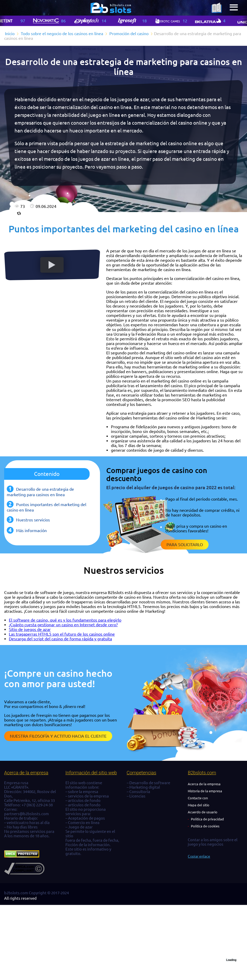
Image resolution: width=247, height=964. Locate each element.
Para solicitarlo (184, 544)
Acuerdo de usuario (202, 812)
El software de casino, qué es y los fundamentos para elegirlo (65, 620)
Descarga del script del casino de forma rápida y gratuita (60, 638)
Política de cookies (205, 826)
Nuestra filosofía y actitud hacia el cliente (58, 736)
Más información (31, 530)
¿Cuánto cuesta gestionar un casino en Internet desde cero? (63, 624)
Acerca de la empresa (204, 784)
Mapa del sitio (198, 805)
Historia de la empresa (205, 791)
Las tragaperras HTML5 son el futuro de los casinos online (62, 634)
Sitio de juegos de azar (30, 629)
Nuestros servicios (33, 520)
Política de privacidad (207, 819)
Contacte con (198, 798)
